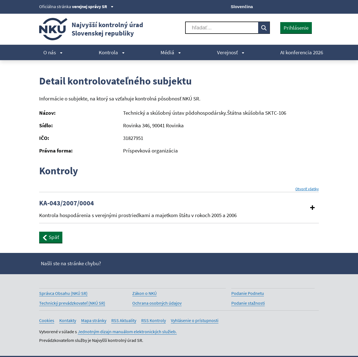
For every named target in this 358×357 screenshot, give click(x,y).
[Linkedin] (305, 6)
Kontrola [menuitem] (112, 52)
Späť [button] (51, 237)
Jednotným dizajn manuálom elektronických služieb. (127, 331)
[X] (277, 6)
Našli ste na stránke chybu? (71, 263)
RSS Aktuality (123, 320)
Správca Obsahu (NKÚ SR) (63, 293)
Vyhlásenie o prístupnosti (194, 320)
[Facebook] (287, 6)
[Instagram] (315, 6)
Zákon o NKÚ (144, 293)
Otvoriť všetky (307, 189)
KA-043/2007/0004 (66, 203)
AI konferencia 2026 (301, 52)
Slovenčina (242, 6)
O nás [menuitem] (53, 52)
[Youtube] (296, 6)
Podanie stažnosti (248, 303)
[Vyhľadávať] (221, 28)
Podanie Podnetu (247, 293)
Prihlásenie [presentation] (296, 27)
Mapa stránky (93, 320)
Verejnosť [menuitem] (230, 52)
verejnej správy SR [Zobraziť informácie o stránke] (93, 6)
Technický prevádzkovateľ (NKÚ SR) (72, 303)
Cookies (46, 320)
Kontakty (67, 320)
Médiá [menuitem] (171, 52)
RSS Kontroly (153, 320)
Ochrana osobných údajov (157, 303)
